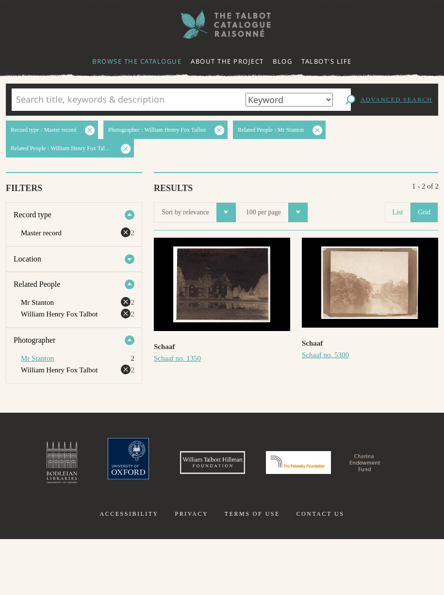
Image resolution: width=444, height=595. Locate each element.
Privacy (191, 569)
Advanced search (396, 99)
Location (27, 259)
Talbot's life (326, 61)
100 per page (277, 212)
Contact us (320, 569)
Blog (282, 61)
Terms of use (252, 569)
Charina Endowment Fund (222, 522)
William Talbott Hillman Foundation (239, 469)
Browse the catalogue (136, 61)
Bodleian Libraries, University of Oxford (56, 468)
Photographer (34, 340)
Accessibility (129, 569)
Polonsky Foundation (358, 469)
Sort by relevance (199, 212)
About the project (227, 61)
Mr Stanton (37, 358)
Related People (37, 284)
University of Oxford (134, 468)
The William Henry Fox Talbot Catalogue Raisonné (222, 24)
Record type (32, 214)
